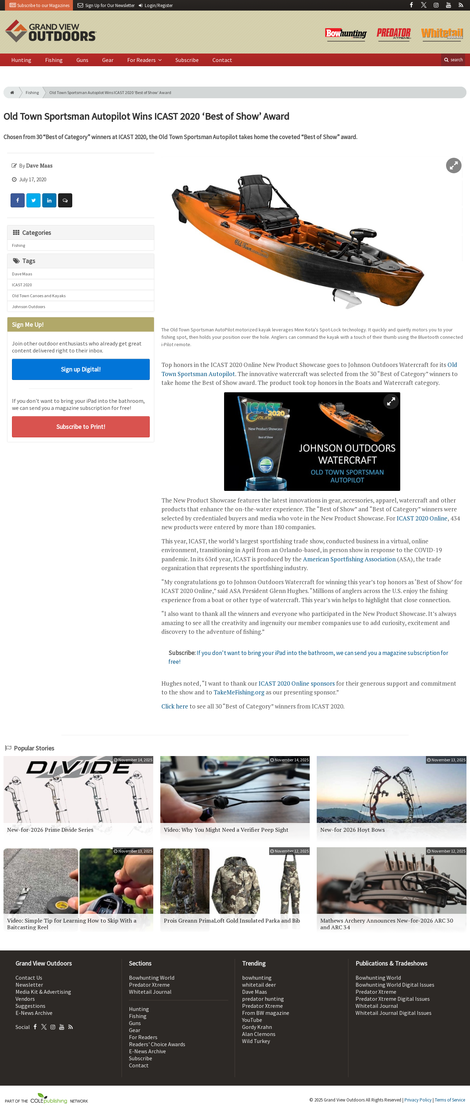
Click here (174, 706)
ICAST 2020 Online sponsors (297, 683)
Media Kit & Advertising (43, 991)
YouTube (252, 1019)
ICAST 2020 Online (422, 518)
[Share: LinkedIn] (49, 200)
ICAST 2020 (22, 284)
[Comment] (65, 200)
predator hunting (263, 998)
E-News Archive (34, 1012)
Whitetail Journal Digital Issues (393, 1012)
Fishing (54, 59)
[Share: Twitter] (33, 200)
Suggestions (30, 1005)
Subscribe (187, 59)
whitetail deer (259, 984)
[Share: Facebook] (18, 200)
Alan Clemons (259, 1033)
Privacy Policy (418, 1100)
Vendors (25, 998)
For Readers (142, 59)
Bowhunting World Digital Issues (394, 984)
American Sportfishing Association (349, 559)
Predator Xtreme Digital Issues (392, 998)
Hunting (21, 59)
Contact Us (29, 977)
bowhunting (257, 977)
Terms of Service (450, 1100)
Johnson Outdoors (28, 306)
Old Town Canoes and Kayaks (39, 295)
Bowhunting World (151, 977)
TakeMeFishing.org (239, 692)
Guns (82, 59)
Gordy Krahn (257, 1026)
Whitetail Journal (150, 991)
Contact (222, 59)
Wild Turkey (256, 1040)
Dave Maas (22, 273)
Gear (107, 59)
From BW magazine (265, 1012)
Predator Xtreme (149, 984)
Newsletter (29, 984)
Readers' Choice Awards (157, 1044)
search (453, 60)
